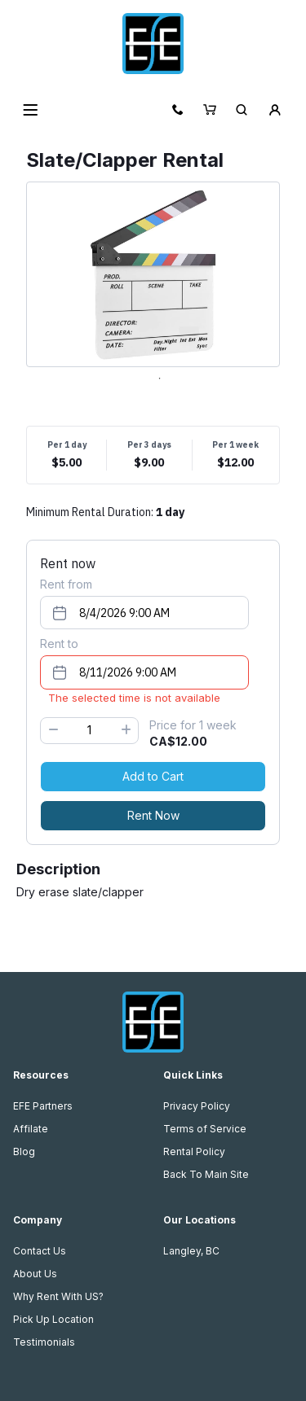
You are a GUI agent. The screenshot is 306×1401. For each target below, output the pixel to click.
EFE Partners (43, 1106)
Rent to (59, 643)
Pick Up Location (53, 1319)
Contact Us (39, 1251)
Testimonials (44, 1342)
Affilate (30, 1129)
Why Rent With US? (58, 1296)
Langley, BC (191, 1251)
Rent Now (153, 815)
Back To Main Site (206, 1174)
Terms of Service (204, 1129)
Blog (24, 1151)
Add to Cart (153, 776)
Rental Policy (194, 1151)
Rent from (66, 584)
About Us (35, 1273)
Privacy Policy (196, 1106)
